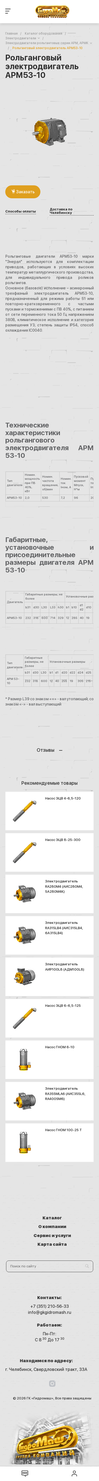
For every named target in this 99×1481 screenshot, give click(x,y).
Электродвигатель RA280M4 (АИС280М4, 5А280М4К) (64, 886)
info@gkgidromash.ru (49, 1312)
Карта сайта (52, 1244)
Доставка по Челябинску (61, 211)
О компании (52, 1226)
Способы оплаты (20, 211)
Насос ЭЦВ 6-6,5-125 (63, 1006)
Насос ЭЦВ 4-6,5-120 (63, 798)
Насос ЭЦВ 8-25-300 (63, 840)
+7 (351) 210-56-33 (49, 1306)
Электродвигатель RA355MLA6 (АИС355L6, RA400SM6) (65, 1094)
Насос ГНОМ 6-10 (59, 1047)
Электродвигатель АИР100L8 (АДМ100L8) (64, 966)
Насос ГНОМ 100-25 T (63, 1130)
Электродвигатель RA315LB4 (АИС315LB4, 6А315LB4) (64, 928)
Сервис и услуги (52, 1235)
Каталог (52, 1217)
